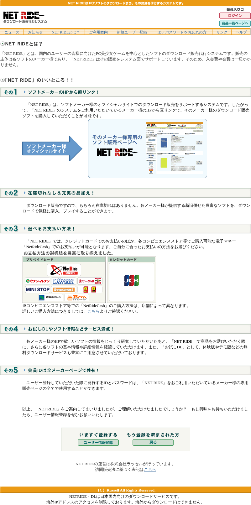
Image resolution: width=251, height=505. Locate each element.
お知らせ (35, 32)
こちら (93, 311)
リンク (221, 32)
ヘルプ (241, 32)
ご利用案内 (98, 32)
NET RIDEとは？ (66, 32)
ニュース (11, 32)
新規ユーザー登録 (132, 32)
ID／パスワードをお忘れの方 (182, 32)
